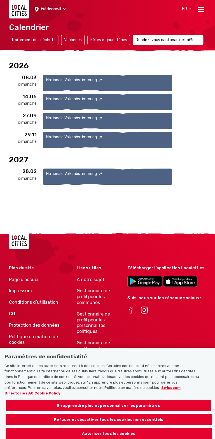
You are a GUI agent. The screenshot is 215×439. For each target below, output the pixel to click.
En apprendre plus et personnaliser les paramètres (108, 409)
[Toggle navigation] (201, 9)
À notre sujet (90, 279)
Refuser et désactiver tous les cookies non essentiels (108, 423)
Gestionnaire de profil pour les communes (93, 296)
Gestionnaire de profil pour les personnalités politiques (93, 322)
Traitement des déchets (33, 40)
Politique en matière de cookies (33, 339)
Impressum (20, 290)
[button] (50, 9)
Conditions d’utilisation (33, 302)
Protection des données (34, 325)
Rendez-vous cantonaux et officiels (168, 40)
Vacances (73, 40)
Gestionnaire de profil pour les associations (93, 348)
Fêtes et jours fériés (108, 40)
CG (12, 313)
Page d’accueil (24, 279)
